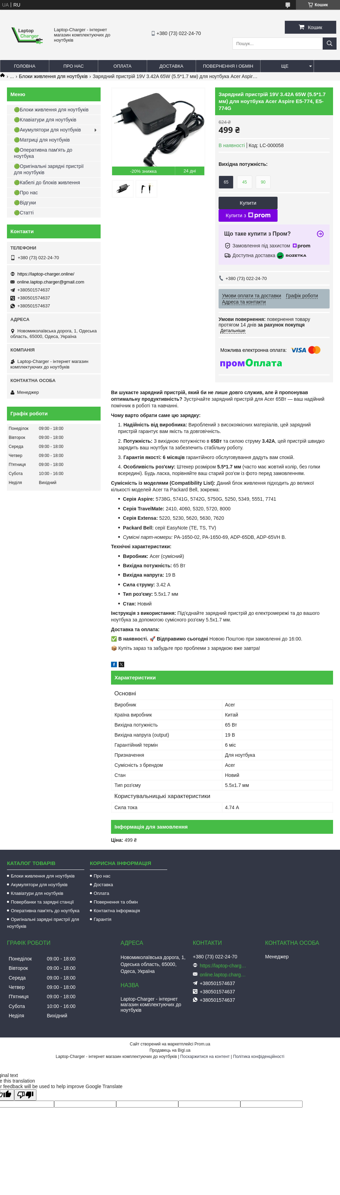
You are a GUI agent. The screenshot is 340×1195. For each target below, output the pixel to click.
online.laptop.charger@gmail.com (50, 282)
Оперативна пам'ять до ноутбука (45, 910)
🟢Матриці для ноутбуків (42, 140)
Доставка (172, 66)
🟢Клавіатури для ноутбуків (45, 119)
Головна (24, 66)
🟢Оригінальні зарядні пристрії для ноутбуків (49, 169)
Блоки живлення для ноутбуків (53, 76)
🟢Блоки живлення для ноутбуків (51, 109)
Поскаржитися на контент (205, 1056)
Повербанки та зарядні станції (42, 902)
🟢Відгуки (25, 202)
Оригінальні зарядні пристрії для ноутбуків (43, 923)
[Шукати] (330, 43)
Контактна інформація (117, 910)
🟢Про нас (26, 192)
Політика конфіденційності (258, 1056)
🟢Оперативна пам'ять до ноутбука (43, 153)
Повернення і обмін (228, 66)
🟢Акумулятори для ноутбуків (47, 130)
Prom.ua (202, 1044)
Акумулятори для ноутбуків (39, 884)
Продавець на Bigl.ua (170, 1050)
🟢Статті (24, 212)
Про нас (73, 66)
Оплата (122, 66)
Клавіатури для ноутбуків (37, 893)
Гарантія (102, 919)
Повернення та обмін (116, 902)
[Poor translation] (25, 1095)
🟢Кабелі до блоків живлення (47, 182)
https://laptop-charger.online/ (45, 274)
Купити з (248, 215)
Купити (248, 203)
